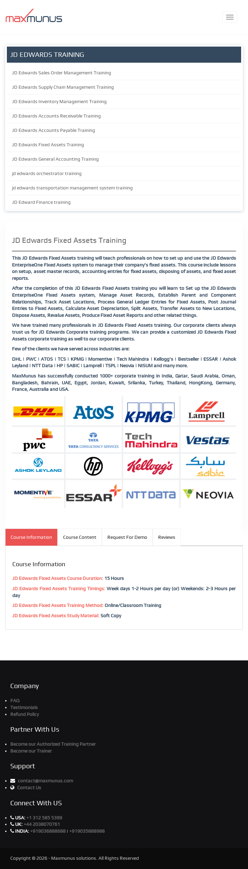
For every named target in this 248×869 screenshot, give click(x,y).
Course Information (31, 537)
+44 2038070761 (42, 824)
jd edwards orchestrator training (47, 173)
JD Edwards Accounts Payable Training (53, 130)
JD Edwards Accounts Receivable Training (56, 116)
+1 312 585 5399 (44, 817)
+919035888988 (87, 831)
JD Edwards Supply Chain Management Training (63, 87)
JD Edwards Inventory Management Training (59, 101)
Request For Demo (127, 537)
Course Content (79, 537)
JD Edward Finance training (41, 202)
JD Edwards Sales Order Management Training (61, 72)
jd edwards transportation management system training (72, 187)
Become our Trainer (31, 751)
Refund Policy (24, 714)
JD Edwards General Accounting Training (55, 159)
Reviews (166, 537)
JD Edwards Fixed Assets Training (48, 144)
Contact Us (29, 787)
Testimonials (24, 707)
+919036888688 (48, 831)
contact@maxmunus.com (45, 780)
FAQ (14, 700)
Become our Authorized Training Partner (53, 744)
